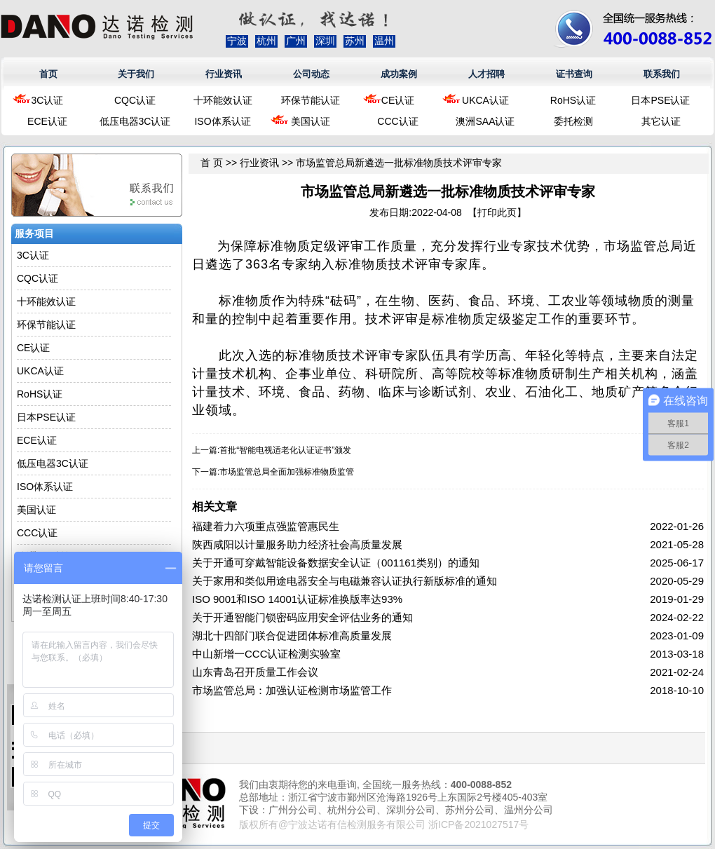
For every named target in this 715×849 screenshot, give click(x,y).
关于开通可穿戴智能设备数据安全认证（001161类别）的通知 (335, 563)
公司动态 (311, 74)
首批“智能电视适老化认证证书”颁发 (285, 450)
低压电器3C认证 (135, 121)
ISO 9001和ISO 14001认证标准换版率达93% (297, 599)
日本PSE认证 (660, 100)
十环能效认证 (222, 100)
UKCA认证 (485, 100)
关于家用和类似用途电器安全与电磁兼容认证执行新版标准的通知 (344, 581)
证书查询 (574, 74)
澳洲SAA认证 (485, 121)
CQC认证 (135, 100)
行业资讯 (223, 74)
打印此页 (497, 212)
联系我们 (662, 74)
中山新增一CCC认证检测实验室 (266, 654)
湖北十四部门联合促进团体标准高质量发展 (292, 635)
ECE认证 (47, 121)
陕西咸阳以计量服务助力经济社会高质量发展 (297, 544)
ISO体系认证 (222, 121)
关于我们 (136, 74)
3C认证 (48, 100)
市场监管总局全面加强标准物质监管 (286, 472)
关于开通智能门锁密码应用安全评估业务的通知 (302, 617)
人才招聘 (486, 74)
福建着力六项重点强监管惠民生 (265, 526)
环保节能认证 (310, 100)
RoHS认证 (573, 100)
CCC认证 (397, 121)
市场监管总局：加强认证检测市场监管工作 (292, 690)
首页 (48, 74)
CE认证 (397, 100)
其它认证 (661, 121)
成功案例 (399, 74)
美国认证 (310, 121)
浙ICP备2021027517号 (478, 824)
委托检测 (573, 121)
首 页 (211, 162)
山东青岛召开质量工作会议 (255, 672)
